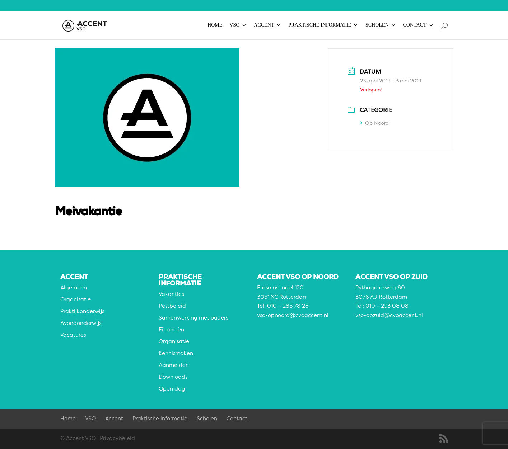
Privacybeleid (117, 438)
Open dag (172, 389)
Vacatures (73, 335)
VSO (234, 25)
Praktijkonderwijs (82, 312)
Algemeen (73, 288)
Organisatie (75, 300)
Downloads (173, 377)
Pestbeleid (172, 306)
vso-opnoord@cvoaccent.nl (292, 315)
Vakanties (171, 294)
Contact (415, 25)
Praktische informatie (319, 25)
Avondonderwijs (80, 323)
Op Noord (374, 123)
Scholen (377, 25)
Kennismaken (176, 353)
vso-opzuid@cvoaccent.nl (389, 315)
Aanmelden (174, 365)
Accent (264, 25)
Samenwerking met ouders (193, 318)
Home (215, 25)
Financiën (171, 330)
